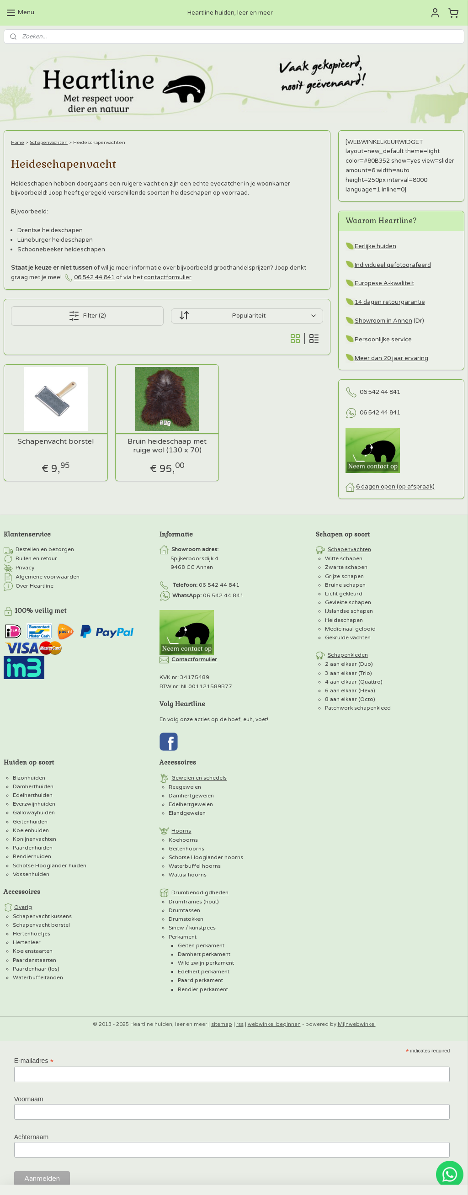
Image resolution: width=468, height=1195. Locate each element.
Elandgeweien (187, 813)
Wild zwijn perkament (206, 963)
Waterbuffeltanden (38, 977)
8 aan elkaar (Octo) (350, 699)
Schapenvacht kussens (42, 916)
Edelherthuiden (33, 795)
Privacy (25, 567)
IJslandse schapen (349, 611)
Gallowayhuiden (34, 812)
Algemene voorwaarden (48, 577)
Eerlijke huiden (375, 246)
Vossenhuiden (31, 874)
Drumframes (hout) (194, 901)
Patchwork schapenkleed (358, 708)
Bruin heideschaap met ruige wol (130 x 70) (167, 446)
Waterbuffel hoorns (195, 866)
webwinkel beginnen (274, 1024)
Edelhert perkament (203, 971)
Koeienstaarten (33, 951)
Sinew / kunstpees (192, 927)
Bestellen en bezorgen (45, 549)
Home (17, 142)
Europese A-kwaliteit (384, 283)
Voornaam (28, 1099)
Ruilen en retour (36, 558)
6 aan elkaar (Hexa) (350, 690)
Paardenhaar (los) (36, 969)
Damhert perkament (204, 954)
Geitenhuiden (30, 821)
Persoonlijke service (383, 339)
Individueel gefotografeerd (393, 265)
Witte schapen (343, 558)
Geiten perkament (201, 945)
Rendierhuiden (32, 856)
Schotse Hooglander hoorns (206, 857)
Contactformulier (194, 659)
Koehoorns (183, 840)
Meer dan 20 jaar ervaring (391, 358)
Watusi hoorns (188, 874)
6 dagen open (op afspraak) (395, 486)
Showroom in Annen (383, 320)
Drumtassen (184, 910)
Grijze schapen (344, 576)
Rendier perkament (203, 989)
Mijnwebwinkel (357, 1024)
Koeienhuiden (31, 830)
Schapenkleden (348, 655)
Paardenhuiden (33, 847)
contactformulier (167, 277)
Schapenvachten (49, 142)
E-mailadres (34, 1061)
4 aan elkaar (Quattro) (354, 682)
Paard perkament (200, 980)
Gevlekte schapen (348, 602)
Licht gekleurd (343, 593)
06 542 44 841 (94, 277)
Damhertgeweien (191, 795)
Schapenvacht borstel (55, 441)
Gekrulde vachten (348, 637)
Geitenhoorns (186, 848)
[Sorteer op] (247, 316)
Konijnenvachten (34, 839)
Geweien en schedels (199, 778)
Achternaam (31, 1137)
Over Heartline (34, 586)
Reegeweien (185, 787)
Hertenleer (27, 942)
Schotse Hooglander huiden (49, 865)
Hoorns (181, 831)
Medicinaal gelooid (350, 629)
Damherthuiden (33, 786)
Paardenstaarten (34, 960)
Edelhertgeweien (191, 804)
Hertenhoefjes (31, 933)
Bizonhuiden (29, 778)
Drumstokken (186, 919)
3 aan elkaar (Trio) (348, 673)
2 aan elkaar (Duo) (349, 664)
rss (240, 1024)
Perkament (183, 937)
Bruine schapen (345, 585)
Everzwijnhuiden (34, 804)
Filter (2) (87, 315)
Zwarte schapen (346, 567)
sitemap (221, 1024)
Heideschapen (344, 620)
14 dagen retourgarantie (390, 302)
